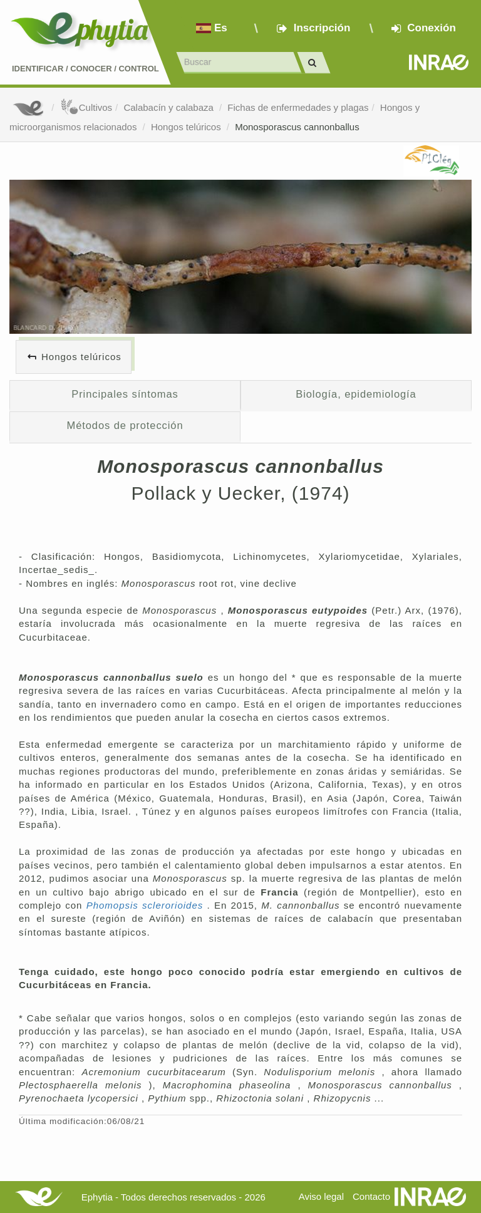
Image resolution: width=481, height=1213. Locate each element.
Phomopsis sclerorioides (146, 905)
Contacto (371, 1196)
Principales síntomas (124, 394)
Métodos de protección (125, 425)
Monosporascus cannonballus (297, 126)
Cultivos (86, 107)
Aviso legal (321, 1196)
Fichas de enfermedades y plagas (297, 107)
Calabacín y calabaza (169, 107)
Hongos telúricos (187, 126)
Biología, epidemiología (356, 394)
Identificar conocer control (85, 68)
